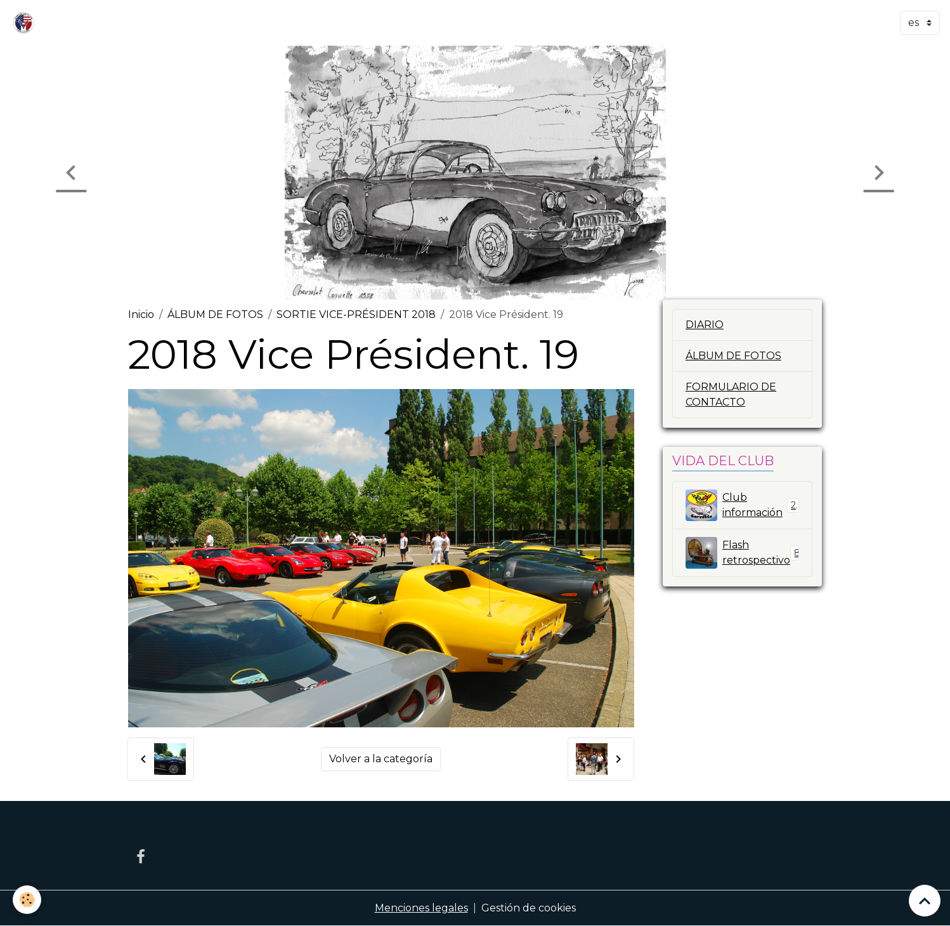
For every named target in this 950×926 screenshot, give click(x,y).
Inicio (141, 314)
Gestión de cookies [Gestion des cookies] (528, 908)
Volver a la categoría (381, 759)
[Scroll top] (924, 900)
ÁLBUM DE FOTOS (215, 314)
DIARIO (705, 325)
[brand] (26, 23)
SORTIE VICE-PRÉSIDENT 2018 (356, 314)
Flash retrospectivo (743, 553)
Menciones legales (421, 908)
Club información (742, 505)
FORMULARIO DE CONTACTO (731, 394)
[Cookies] (27, 899)
